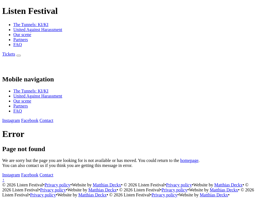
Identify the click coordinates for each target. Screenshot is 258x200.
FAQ (17, 44)
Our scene (22, 34)
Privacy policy (57, 184)
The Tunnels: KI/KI (30, 24)
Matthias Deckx (107, 184)
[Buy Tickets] (8, 54)
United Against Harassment (37, 29)
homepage (189, 160)
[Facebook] (29, 120)
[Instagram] (11, 120)
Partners (20, 39)
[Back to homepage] (8, 67)
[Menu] (18, 55)
